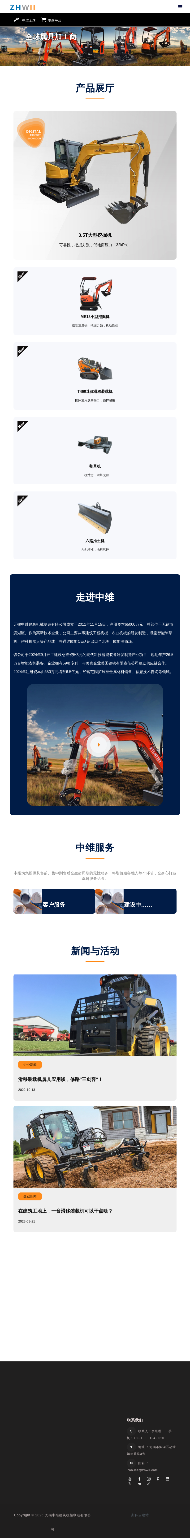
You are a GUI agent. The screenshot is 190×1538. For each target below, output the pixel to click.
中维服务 (95, 846)
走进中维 (95, 596)
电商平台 (51, 20)
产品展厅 (95, 87)
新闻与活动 (95, 950)
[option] (95, 41)
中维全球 (24, 20)
